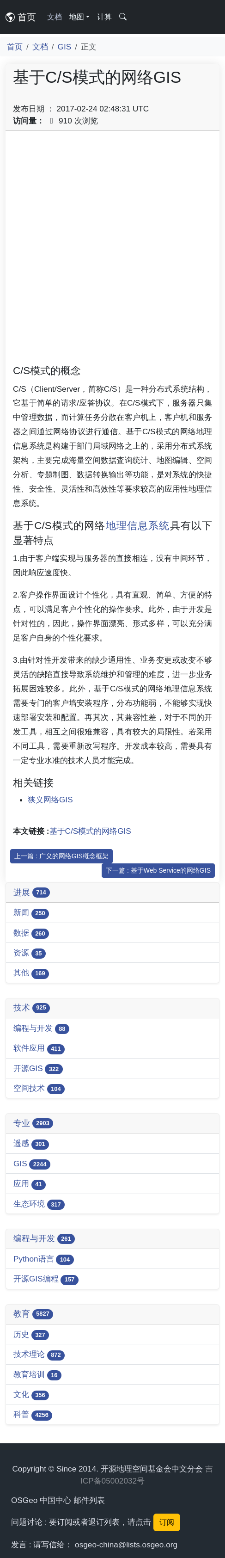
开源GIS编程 (46, 1279)
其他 (31, 973)
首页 (21, 17)
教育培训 (37, 1375)
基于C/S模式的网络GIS (90, 831)
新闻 (31, 913)
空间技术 (39, 1089)
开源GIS (38, 1069)
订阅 (166, 1522)
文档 (54, 17)
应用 (29, 1184)
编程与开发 (41, 1028)
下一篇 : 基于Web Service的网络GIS (158, 870)
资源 (29, 953)
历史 (31, 1335)
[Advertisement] (112, 250)
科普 (32, 1415)
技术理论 (39, 1354)
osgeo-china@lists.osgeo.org (126, 1544)
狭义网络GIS (50, 799)
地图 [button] (76, 17)
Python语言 (43, 1259)
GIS (65, 46)
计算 (104, 17)
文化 (31, 1395)
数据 (31, 933)
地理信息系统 (138, 525)
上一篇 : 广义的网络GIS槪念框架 (61, 856)
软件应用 (39, 1048)
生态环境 (39, 1204)
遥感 (31, 1144)
